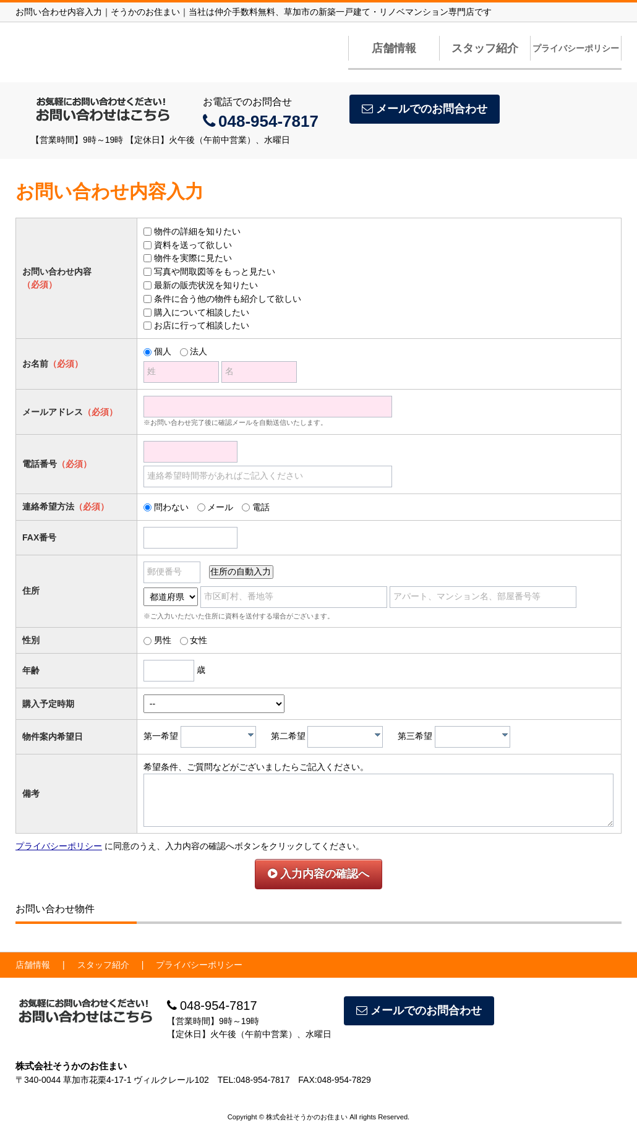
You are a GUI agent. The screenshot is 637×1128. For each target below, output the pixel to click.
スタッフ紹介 (484, 48)
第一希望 (160, 736)
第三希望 (415, 736)
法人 (198, 351)
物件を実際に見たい (193, 258)
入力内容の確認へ (318, 874)
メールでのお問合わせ (424, 109)
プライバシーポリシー (575, 48)
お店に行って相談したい (201, 325)
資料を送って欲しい (193, 245)
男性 (162, 640)
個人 (162, 351)
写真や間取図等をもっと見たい (214, 271)
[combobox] (218, 737)
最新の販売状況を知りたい (206, 285)
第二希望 (288, 736)
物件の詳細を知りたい (197, 231)
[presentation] (250, 735)
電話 (261, 507)
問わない (171, 507)
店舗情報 (394, 48)
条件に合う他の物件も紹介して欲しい (227, 299)
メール (220, 507)
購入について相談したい (201, 312)
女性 (198, 640)
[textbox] (221, 737)
